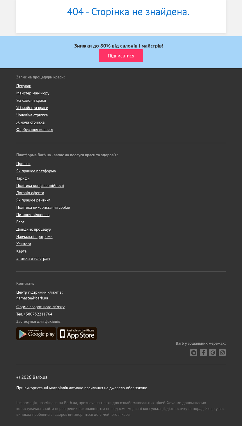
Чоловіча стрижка (32, 115)
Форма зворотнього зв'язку (40, 306)
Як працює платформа (36, 170)
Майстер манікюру (32, 93)
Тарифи (23, 178)
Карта (21, 251)
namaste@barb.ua (32, 298)
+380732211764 (38, 314)
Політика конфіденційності (40, 185)
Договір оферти (30, 192)
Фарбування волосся (34, 129)
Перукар (23, 85)
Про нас (23, 163)
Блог (20, 222)
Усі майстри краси (32, 107)
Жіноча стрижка (30, 122)
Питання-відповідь (32, 214)
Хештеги (23, 243)
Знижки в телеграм (33, 258)
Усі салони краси (31, 100)
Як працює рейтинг (33, 200)
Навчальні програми (34, 236)
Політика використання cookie (43, 207)
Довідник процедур (33, 229)
